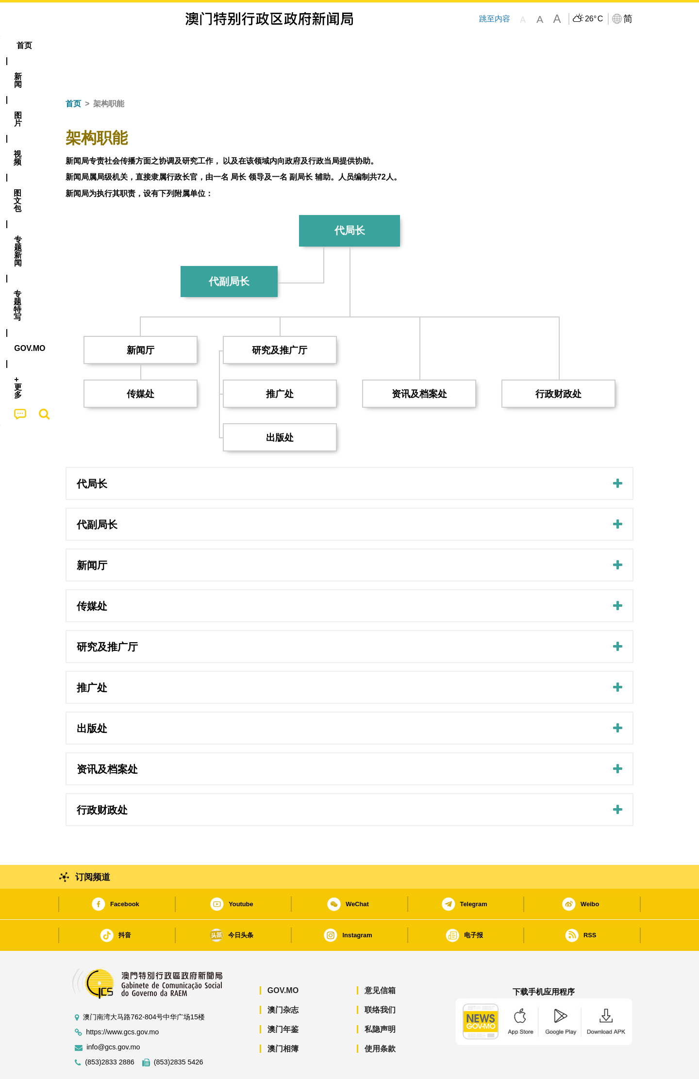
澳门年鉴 (283, 1000)
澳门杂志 (283, 980)
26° (594, 19)
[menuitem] (118, 45)
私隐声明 (380, 1000)
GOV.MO (283, 961)
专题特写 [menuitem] (324, 45)
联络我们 (380, 980)
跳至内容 (494, 19)
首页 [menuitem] (82, 45)
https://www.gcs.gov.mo (122, 1002)
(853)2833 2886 (109, 1032)
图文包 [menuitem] (228, 45)
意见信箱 (380, 961)
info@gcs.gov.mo (113, 1017)
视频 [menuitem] (190, 45)
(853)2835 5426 (178, 1032)
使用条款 (380, 1019)
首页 (73, 74)
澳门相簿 (283, 1019)
